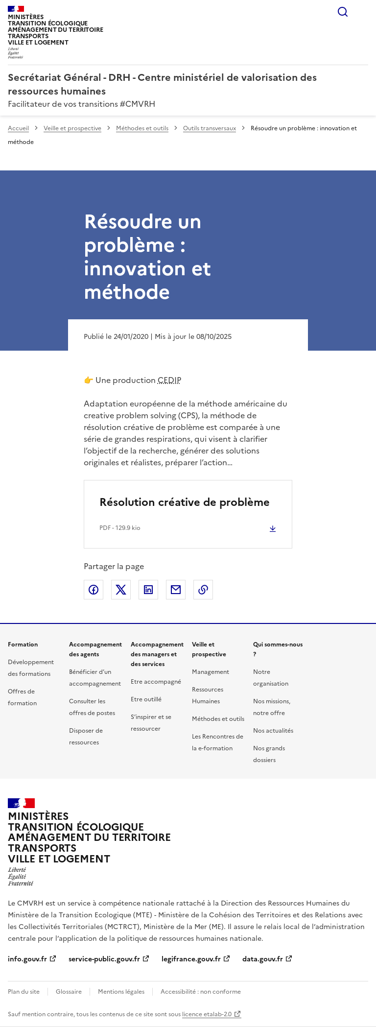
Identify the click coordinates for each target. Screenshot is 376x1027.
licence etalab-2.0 (207, 1014)
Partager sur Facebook (93, 589)
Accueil (18, 128)
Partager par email (176, 589)
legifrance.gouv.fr (191, 959)
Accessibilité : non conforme (201, 991)
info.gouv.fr (27, 959)
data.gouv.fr (262, 959)
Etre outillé (146, 699)
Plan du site (24, 991)
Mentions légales (121, 991)
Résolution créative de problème (184, 502)
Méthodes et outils (142, 128)
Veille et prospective (72, 128)
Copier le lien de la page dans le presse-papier (203, 589)
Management (210, 672)
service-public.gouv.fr (104, 959)
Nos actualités (273, 730)
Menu (362, 12)
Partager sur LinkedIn (148, 589)
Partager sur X (121, 589)
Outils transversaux (209, 128)
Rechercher (342, 12)
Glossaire (69, 991)
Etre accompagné (156, 681)
